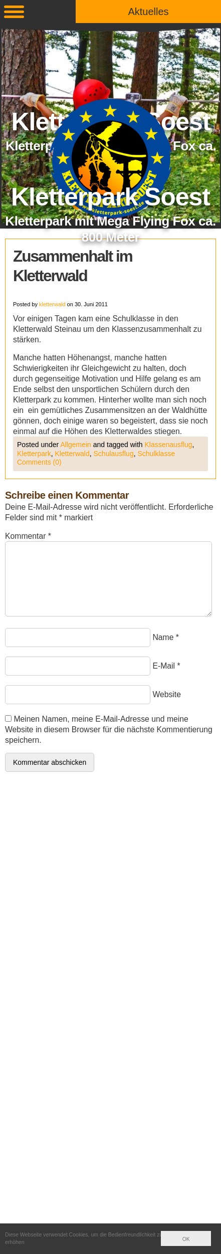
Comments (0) (39, 462)
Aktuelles (148, 11)
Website (166, 694)
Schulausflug (114, 454)
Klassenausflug (168, 445)
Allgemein (75, 445)
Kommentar (28, 536)
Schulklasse (156, 454)
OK (186, 1239)
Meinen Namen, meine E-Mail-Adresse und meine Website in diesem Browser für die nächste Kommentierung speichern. (108, 729)
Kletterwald (72, 454)
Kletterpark (34, 454)
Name (162, 637)
